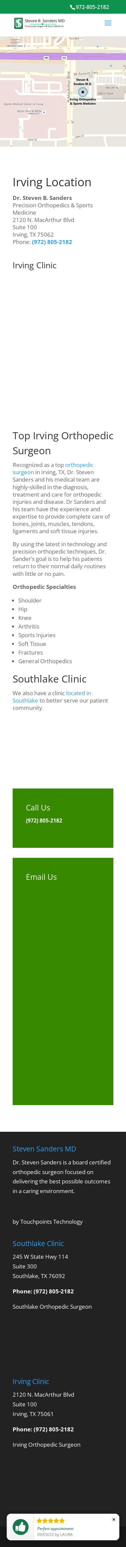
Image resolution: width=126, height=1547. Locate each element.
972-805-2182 (92, 7)
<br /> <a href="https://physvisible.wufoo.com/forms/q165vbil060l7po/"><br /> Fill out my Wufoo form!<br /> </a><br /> (63, 984)
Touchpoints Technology (51, 1221)
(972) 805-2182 (52, 242)
